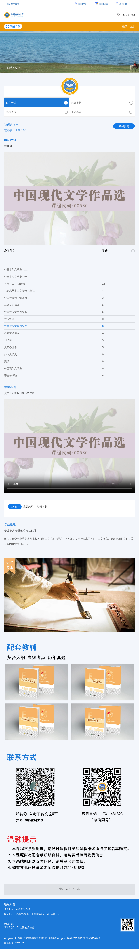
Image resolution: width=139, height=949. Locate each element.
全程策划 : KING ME (14, 942)
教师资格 (102, 103)
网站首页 (12, 67)
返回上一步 (69, 889)
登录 (124, 26)
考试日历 (122, 4)
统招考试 (37, 112)
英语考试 (102, 112)
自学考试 (37, 103)
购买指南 (124, 126)
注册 (132, 26)
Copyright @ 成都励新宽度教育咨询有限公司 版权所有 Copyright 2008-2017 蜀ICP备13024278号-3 (52, 938)
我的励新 (81, 4)
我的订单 (101, 4)
